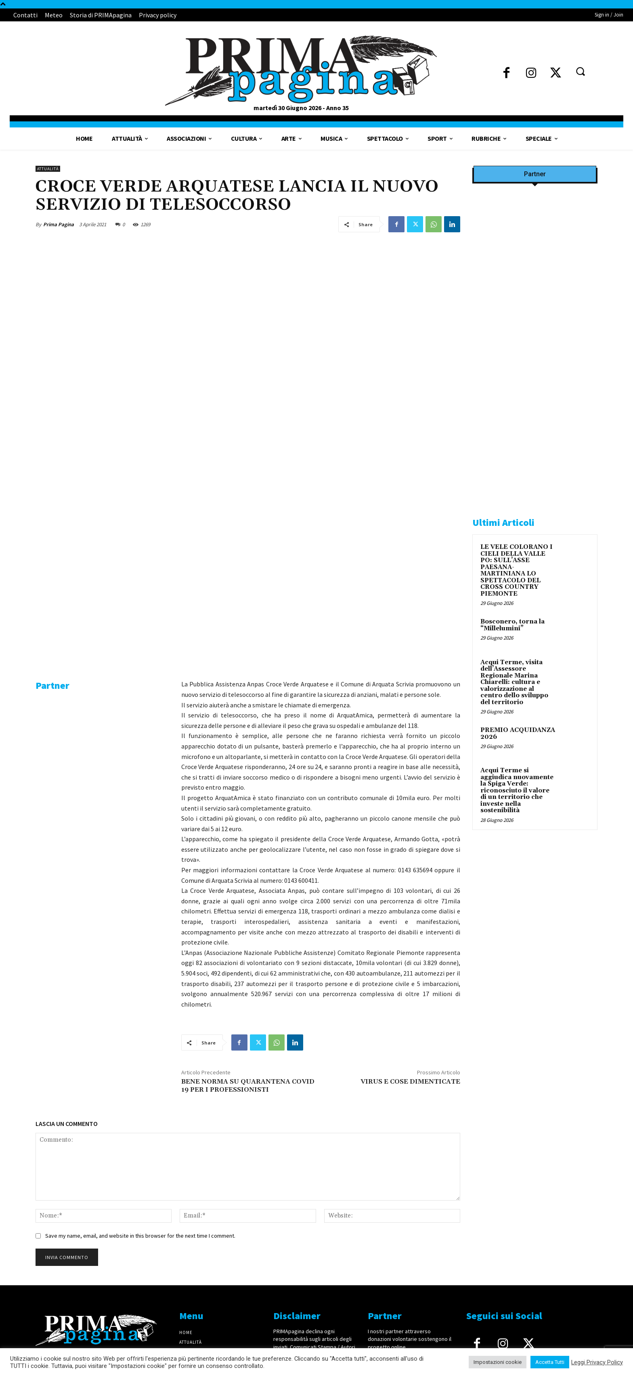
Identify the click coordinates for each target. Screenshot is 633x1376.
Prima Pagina (58, 224)
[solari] (534, 926)
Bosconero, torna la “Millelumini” (512, 625)
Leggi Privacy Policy (597, 1362)
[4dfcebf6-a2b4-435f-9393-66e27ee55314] (102, 857)
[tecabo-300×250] (532, 493)
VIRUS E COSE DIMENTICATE (410, 895)
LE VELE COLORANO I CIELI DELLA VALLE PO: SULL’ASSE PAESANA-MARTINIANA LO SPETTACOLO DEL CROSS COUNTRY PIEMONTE (516, 570)
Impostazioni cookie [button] (498, 1362)
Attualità (48, 169)
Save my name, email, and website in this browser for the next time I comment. (140, 1049)
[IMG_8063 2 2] (534, 363)
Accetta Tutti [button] (549, 1362)
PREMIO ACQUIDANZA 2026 (517, 733)
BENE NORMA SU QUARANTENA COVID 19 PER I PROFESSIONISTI (247, 899)
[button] (580, 71)
